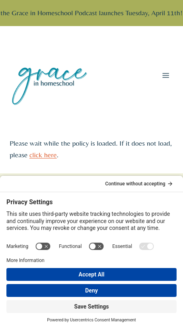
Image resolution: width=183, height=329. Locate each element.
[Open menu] (165, 75)
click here (43, 154)
